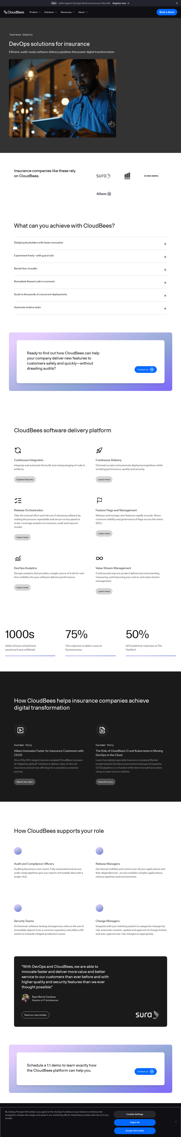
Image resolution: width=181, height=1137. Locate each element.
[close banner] (177, 3)
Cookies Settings (134, 1117)
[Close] (175, 1124)
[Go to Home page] (14, 12)
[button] (35, 12)
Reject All (134, 1125)
